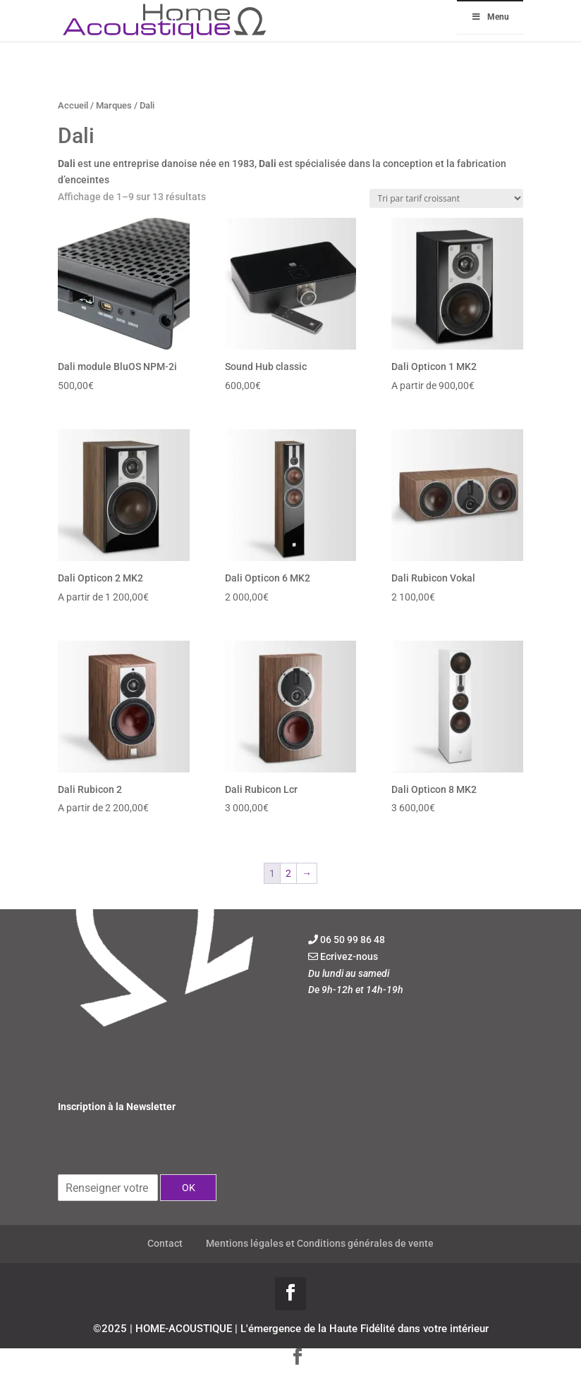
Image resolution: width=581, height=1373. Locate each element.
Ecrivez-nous (349, 956)
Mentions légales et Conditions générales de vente (320, 1243)
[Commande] (446, 198)
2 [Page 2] (288, 873)
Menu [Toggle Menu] (490, 17)
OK (188, 1187)
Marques (114, 105)
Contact (165, 1243)
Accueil (73, 105)
